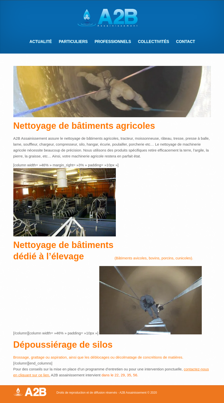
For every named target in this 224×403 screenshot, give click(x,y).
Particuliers (72, 42)
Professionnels (111, 42)
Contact (184, 42)
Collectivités (152, 42)
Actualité (40, 41)
